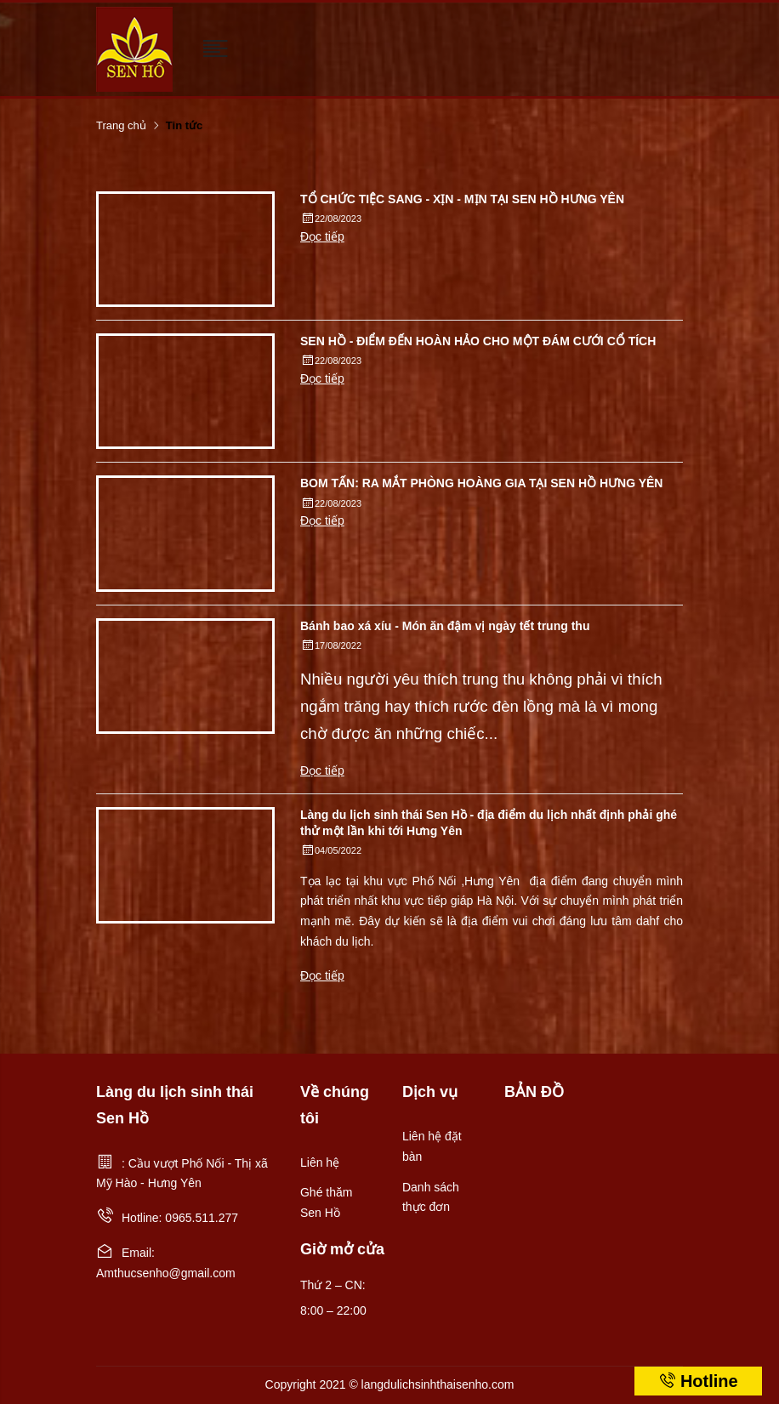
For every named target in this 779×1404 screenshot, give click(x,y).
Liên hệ (319, 1162)
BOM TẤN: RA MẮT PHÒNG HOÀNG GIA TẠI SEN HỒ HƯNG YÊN (481, 483)
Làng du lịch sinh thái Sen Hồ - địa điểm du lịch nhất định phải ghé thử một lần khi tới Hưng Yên (488, 822)
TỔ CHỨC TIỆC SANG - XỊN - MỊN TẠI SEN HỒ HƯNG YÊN (462, 199)
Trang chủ (121, 125)
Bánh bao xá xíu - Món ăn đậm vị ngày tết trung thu (444, 626)
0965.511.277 (201, 1218)
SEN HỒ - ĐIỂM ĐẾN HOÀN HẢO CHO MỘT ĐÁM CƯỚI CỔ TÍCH (478, 341)
